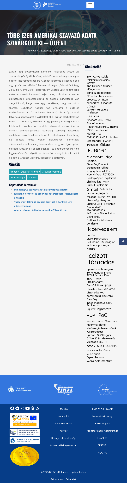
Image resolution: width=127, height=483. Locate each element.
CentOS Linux (95, 285)
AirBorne (109, 289)
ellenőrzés (93, 103)
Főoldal (32, 50)
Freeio (101, 197)
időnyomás (93, 89)
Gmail (92, 189)
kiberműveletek (97, 324)
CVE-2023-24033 (97, 137)
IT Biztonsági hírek (48, 50)
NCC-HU (102, 452)
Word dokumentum (99, 360)
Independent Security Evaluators (99, 304)
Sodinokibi (94, 350)
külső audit (93, 354)
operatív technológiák (100, 269)
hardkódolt (102, 130)
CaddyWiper (95, 178)
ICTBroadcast (95, 331)
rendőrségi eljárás (98, 193)
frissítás (91, 197)
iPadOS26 (92, 144)
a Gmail (91, 106)
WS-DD (111, 197)
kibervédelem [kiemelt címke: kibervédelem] (102, 229)
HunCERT (102, 438)
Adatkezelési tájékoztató (63, 445)
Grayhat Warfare (51, 171)
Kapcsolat (63, 416)
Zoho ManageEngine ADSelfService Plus (99, 273)
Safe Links (106, 189)
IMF (89, 213)
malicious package (98, 245)
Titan (105, 99)
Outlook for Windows (99, 220)
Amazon (14, 171)
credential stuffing (98, 167)
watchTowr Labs (108, 321)
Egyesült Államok (30, 171)
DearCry (92, 299)
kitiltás (91, 133)
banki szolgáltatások (99, 92)
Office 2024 (93, 338)
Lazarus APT (94, 203)
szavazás (32, 177)
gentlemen (93, 223)
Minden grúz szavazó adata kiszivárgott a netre (41, 189)
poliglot (110, 242)
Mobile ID (108, 141)
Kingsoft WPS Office (99, 120)
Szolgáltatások (63, 423)
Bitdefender (94, 141)
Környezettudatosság (63, 438)
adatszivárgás (17, 177)
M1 (106, 342)
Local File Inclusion (104, 213)
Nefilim (113, 137)
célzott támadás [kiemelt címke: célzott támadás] (102, 258)
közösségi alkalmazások (101, 328)
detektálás (108, 338)
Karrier (63, 430)
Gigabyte (107, 103)
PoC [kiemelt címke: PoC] (102, 315)
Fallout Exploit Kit (97, 185)
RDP (91, 315)
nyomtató (104, 309)
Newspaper (106, 96)
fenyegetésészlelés (98, 171)
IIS (102, 242)
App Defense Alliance (99, 86)
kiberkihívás (94, 174)
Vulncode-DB (95, 342)
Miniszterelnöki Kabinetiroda (102, 430)
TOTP (100, 133)
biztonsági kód (95, 292)
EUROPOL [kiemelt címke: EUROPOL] (98, 150)
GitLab (105, 144)
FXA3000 (108, 174)
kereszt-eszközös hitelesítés (97, 111)
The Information (96, 123)
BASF (108, 285)
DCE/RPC (111, 346)
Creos (106, 350)
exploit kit (110, 178)
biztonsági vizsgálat (99, 200)
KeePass (93, 116)
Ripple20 (92, 161)
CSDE (90, 130)
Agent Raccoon (96, 357)
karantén (109, 204)
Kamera (91, 321)
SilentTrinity (93, 216)
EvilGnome (93, 242)
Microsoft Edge (99, 157)
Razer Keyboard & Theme (102, 126)
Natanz (91, 248)
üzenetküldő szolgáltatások (96, 208)
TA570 (97, 278)
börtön (91, 235)
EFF (89, 76)
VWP (106, 181)
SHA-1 (100, 346)
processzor (93, 99)
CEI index (92, 96)
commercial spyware (100, 296)
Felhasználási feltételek (63, 479)
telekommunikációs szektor (98, 81)
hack (91, 346)
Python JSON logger (99, 335)
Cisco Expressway (97, 238)
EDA (89, 278)
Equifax (91, 309)
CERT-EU (102, 445)
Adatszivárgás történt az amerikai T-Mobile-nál (40, 210)
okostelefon (95, 289)
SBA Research (95, 282)
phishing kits (94, 181)
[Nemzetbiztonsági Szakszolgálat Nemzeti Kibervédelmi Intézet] (46, 5)
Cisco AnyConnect (97, 164)
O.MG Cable (100, 76)
